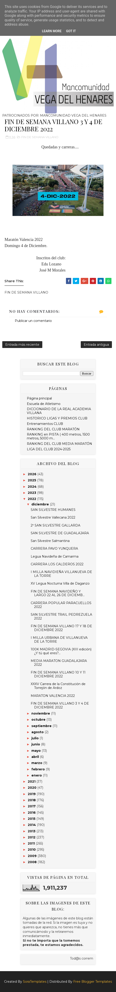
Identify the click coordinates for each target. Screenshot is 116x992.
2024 (33, 487)
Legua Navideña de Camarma (54, 556)
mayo (36, 751)
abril (35, 757)
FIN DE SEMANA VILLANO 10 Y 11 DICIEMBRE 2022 (58, 674)
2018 (32, 800)
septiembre (42, 726)
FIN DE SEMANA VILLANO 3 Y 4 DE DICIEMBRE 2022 (60, 705)
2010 (32, 849)
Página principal (39, 398)
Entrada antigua (96, 345)
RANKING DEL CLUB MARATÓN (53, 429)
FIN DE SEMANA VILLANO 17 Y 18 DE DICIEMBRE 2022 (61, 628)
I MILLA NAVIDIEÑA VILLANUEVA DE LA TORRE (61, 574)
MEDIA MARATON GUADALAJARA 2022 (59, 663)
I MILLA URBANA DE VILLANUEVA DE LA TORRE (59, 640)
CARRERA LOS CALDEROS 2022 (57, 564)
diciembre (40, 504)
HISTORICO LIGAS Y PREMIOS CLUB (57, 418)
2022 (32, 499)
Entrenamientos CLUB (45, 424)
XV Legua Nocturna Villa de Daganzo (60, 583)
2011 (32, 843)
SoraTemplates (34, 982)
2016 (32, 813)
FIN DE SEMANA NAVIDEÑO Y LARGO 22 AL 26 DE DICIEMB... (58, 593)
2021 (32, 781)
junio (36, 744)
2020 (32, 788)
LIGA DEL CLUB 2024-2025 (49, 449)
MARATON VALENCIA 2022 (53, 696)
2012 (32, 837)
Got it (71, 31)
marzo (37, 763)
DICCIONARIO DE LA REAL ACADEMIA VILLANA (59, 411)
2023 (32, 493)
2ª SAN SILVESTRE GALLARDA (55, 525)
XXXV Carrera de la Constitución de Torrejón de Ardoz (58, 686)
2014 (32, 825)
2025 (32, 480)
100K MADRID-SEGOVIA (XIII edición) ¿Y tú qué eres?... (61, 651)
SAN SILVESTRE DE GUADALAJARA (60, 533)
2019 (32, 794)
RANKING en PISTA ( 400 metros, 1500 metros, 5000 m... (58, 436)
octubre (38, 720)
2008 (33, 862)
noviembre (41, 713)
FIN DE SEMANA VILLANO (39, 137)
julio (35, 738)
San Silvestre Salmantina (50, 541)
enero (37, 775)
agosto (38, 732)
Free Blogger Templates (92, 982)
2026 (32, 474)
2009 (33, 856)
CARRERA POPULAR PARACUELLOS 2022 (61, 605)
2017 (32, 806)
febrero (38, 769)
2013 (32, 831)
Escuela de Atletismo (44, 404)
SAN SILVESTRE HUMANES (53, 510)
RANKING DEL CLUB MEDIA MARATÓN (59, 444)
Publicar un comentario (33, 321)
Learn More (51, 31)
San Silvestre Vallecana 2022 (53, 517)
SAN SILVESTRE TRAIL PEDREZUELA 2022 (61, 616)
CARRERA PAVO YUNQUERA (54, 548)
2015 (32, 819)
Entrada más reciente (22, 345)
